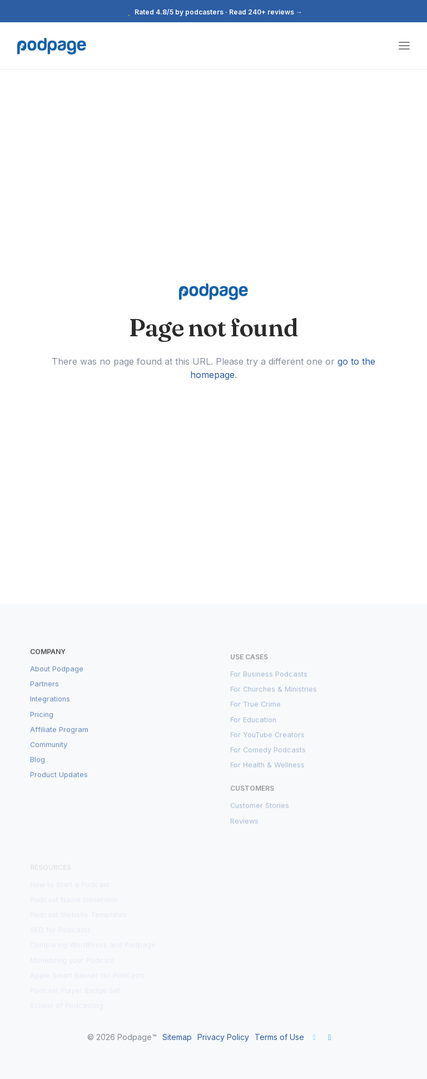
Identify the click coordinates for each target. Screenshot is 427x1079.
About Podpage (56, 678)
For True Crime (255, 711)
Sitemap (177, 1037)
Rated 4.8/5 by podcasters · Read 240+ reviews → (213, 12)
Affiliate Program (59, 738)
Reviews (244, 827)
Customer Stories (259, 812)
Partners (44, 693)
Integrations (50, 708)
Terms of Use (279, 1037)
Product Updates (59, 784)
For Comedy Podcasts (268, 756)
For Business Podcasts (268, 680)
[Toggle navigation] (404, 45)
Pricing (41, 723)
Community (48, 753)
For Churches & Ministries (273, 695)
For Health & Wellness (267, 771)
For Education (253, 726)
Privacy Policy (223, 1037)
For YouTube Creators (267, 741)
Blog (37, 768)
